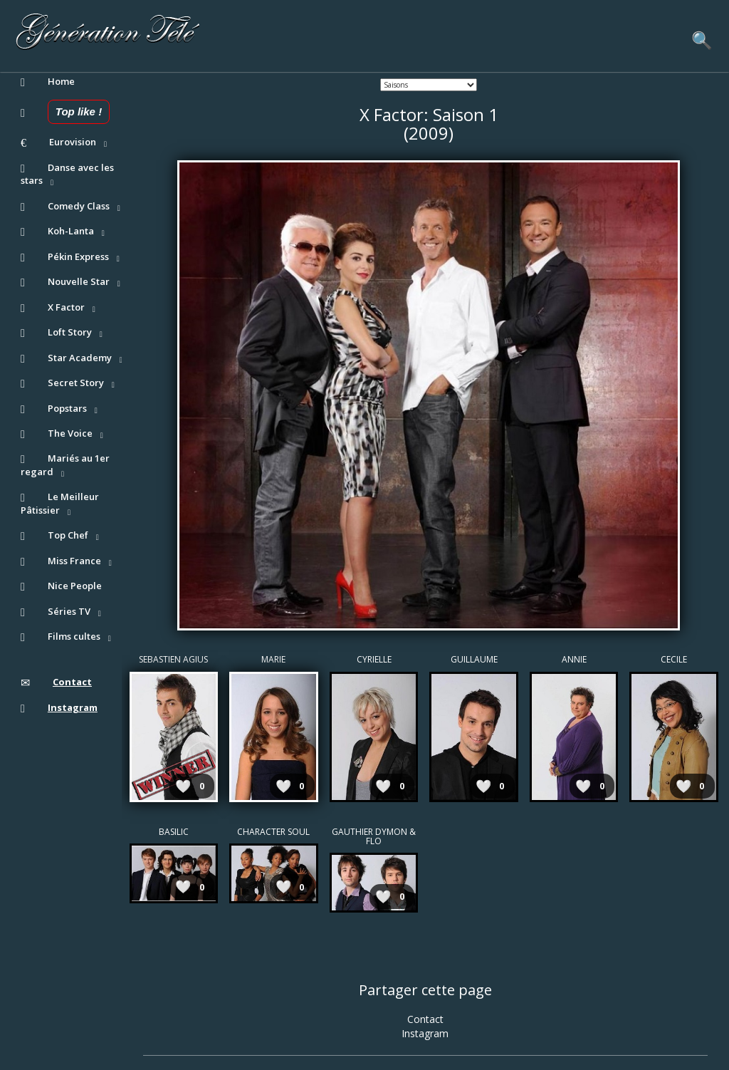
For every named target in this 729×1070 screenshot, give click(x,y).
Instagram (425, 1033)
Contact (425, 1019)
